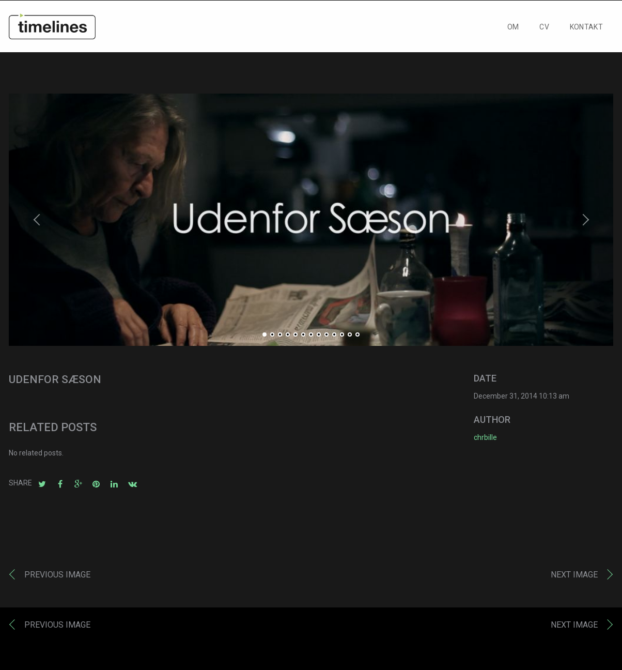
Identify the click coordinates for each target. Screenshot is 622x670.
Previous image (57, 577)
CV (544, 29)
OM (513, 29)
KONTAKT (586, 29)
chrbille (485, 439)
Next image (574, 577)
